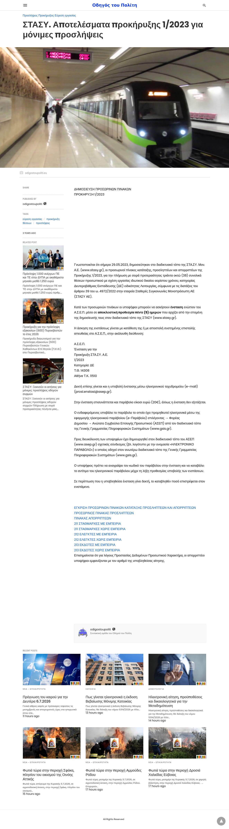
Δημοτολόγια (156, 689)
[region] (140, 230)
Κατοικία (91, 689)
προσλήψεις (43, 223)
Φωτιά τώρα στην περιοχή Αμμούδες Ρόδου (114, 772)
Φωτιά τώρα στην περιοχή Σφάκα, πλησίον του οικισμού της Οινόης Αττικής (48, 774)
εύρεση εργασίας (32, 219)
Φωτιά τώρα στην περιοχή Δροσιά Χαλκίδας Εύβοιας (174, 772)
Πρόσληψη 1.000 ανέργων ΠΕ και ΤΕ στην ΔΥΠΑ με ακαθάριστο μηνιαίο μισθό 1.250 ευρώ (43, 277)
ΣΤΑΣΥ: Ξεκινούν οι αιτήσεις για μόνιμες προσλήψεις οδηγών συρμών (42, 390)
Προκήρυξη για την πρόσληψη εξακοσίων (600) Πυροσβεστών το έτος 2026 (42, 330)
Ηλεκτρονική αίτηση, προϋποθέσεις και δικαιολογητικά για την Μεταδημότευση (175, 701)
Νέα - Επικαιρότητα (34, 689)
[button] (135, 507)
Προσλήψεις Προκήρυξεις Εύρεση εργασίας (49, 16)
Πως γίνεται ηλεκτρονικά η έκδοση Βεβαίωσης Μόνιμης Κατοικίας (111, 699)
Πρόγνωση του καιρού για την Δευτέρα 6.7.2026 (45, 699)
